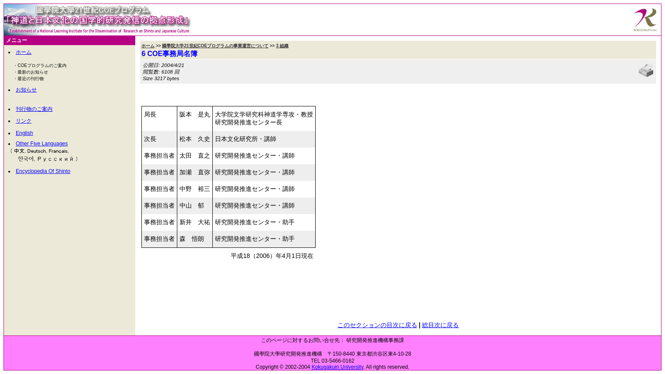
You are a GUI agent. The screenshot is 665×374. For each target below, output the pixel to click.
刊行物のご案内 (34, 109)
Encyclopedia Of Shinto (43, 171)
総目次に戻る (440, 324)
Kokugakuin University (337, 367)
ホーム (24, 52)
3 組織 (282, 45)
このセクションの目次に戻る (377, 324)
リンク (24, 121)
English (24, 133)
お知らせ (26, 90)
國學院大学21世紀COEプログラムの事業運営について (215, 45)
